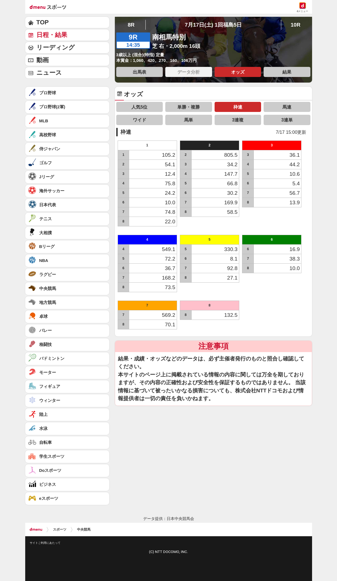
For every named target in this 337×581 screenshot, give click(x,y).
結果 (286, 71)
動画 (42, 60)
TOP (42, 22)
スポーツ (59, 529)
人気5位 (139, 106)
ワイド (139, 119)
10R (295, 25)
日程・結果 (51, 34)
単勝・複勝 (188, 106)
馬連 (286, 106)
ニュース (49, 72)
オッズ (238, 71)
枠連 (237, 106)
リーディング (55, 47)
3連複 (237, 119)
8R (131, 25)
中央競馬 (83, 529)
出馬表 (139, 71)
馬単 (188, 119)
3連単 (287, 119)
